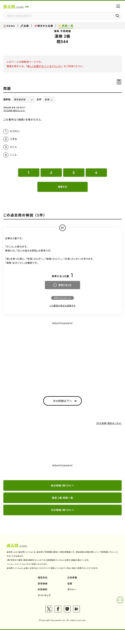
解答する (62, 186)
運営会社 (43, 577)
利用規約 (43, 589)
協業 (70, 583)
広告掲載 (72, 577)
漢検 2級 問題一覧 (62, 497)
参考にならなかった (62, 297)
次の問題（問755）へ (62, 510)
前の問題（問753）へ (62, 485)
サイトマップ (44, 595)
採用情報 (43, 583)
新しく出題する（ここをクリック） (44, 66)
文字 (39, 99)
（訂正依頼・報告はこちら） (14, 110)
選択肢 (7, 99)
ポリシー (72, 589)
